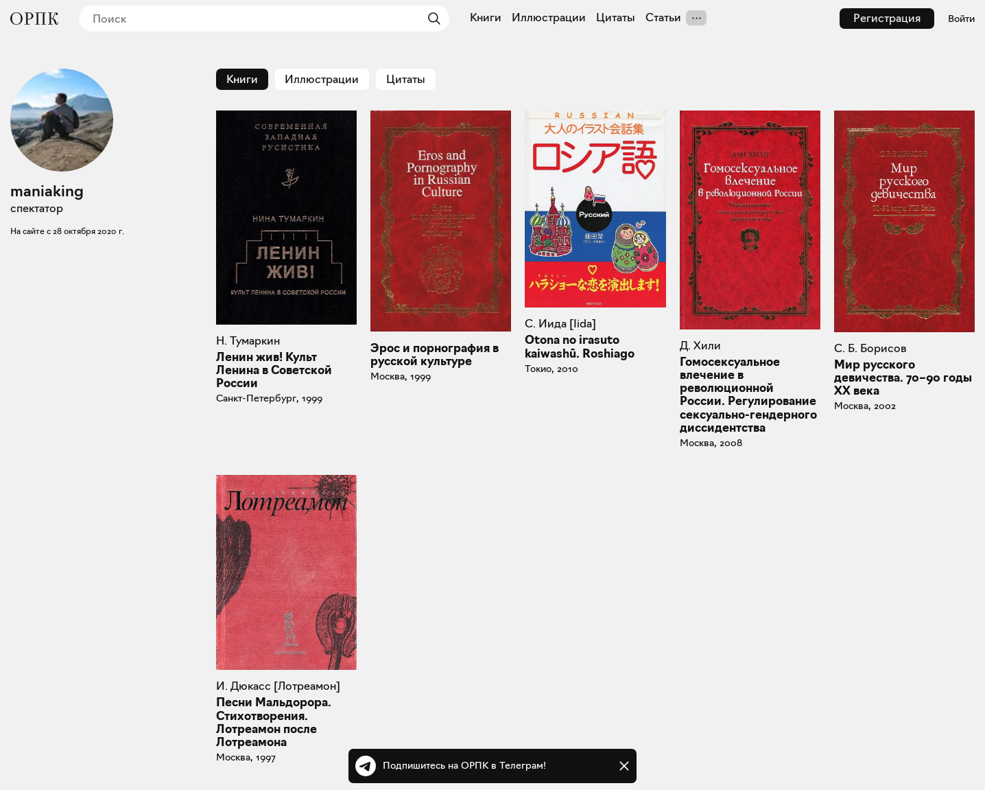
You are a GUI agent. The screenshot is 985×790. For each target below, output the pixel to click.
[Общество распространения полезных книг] (34, 18)
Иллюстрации (549, 17)
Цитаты (615, 17)
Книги (485, 17)
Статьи (663, 17)
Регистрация (887, 18)
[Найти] (431, 18)
